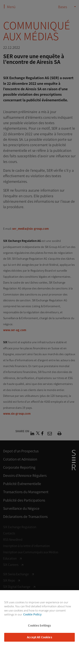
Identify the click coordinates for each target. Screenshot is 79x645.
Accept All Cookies (39, 640)
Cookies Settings (39, 628)
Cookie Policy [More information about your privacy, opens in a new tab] (32, 617)
